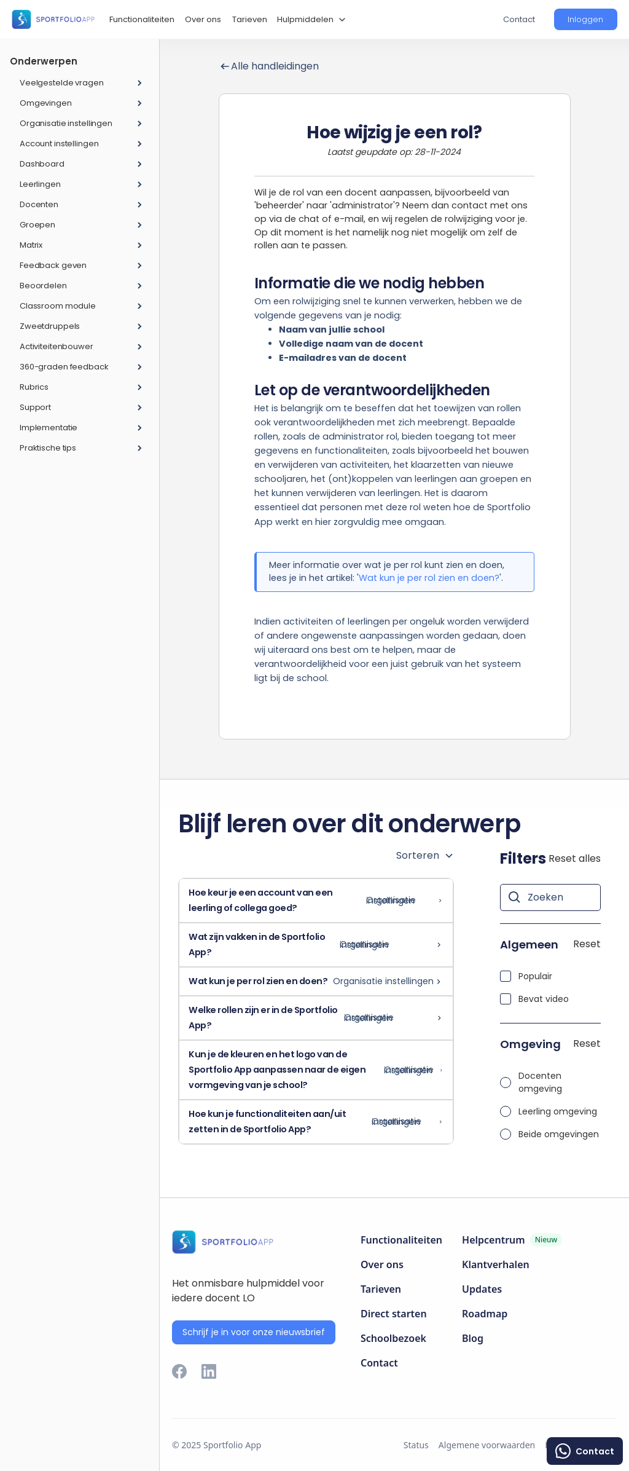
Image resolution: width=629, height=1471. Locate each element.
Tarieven (249, 19)
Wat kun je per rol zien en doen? (429, 578)
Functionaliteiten (141, 19)
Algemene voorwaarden (487, 1445)
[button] (310, 19)
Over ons (203, 19)
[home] (53, 19)
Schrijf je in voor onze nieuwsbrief (253, 1332)
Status (416, 1445)
